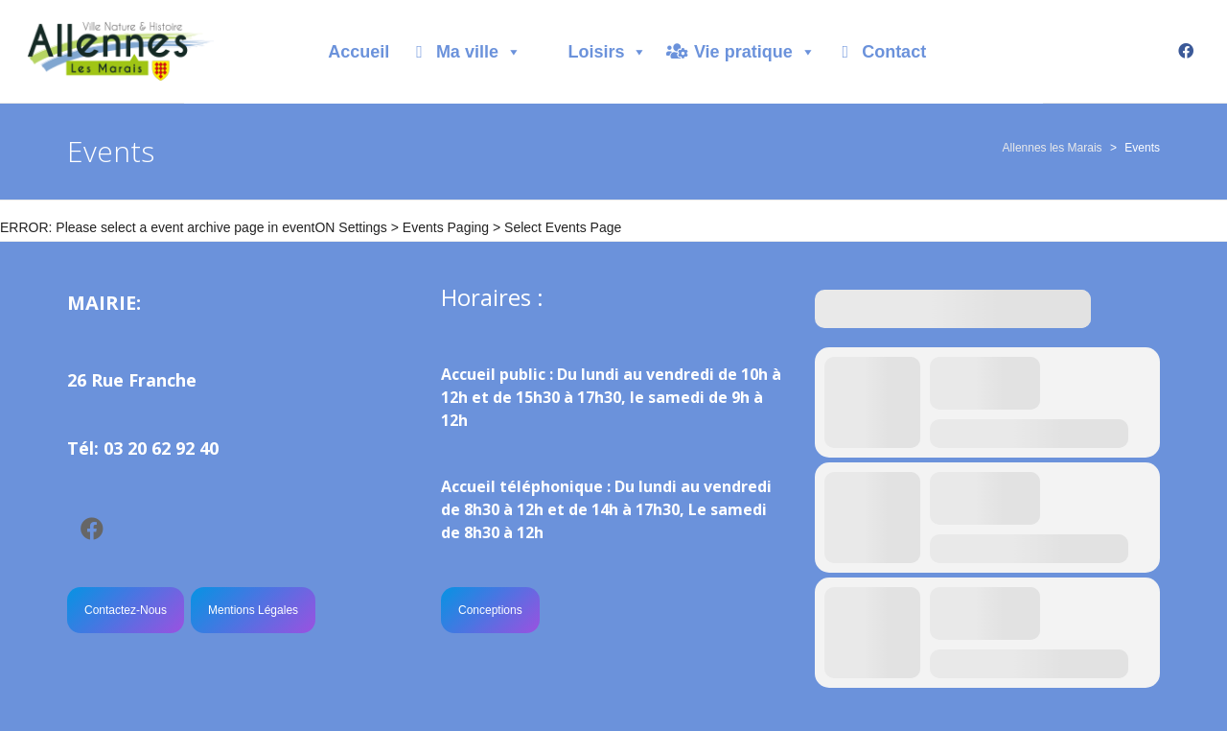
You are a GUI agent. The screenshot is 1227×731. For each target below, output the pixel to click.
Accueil (358, 51)
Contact (894, 51)
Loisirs (607, 52)
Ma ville (478, 52)
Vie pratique (755, 52)
